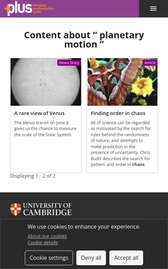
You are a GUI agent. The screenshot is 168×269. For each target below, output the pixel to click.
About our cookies (47, 236)
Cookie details (43, 242)
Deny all (91, 257)
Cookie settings (49, 257)
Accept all (126, 257)
